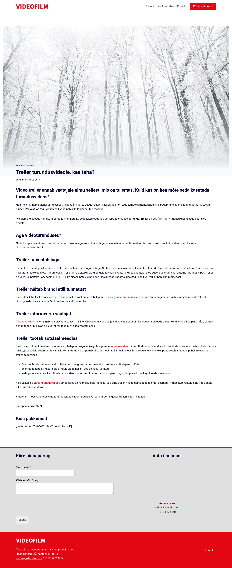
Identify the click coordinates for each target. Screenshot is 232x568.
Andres (22, 179)
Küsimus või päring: (28, 480)
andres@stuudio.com (167, 507)
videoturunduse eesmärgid (133, 297)
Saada (22, 519)
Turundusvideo (25, 321)
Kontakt (182, 6)
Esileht (150, 6)
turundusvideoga (57, 243)
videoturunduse (25, 247)
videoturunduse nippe (47, 382)
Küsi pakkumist (203, 6)
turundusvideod (25, 166)
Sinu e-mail (23, 467)
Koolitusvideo (165, 6)
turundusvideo (119, 346)
